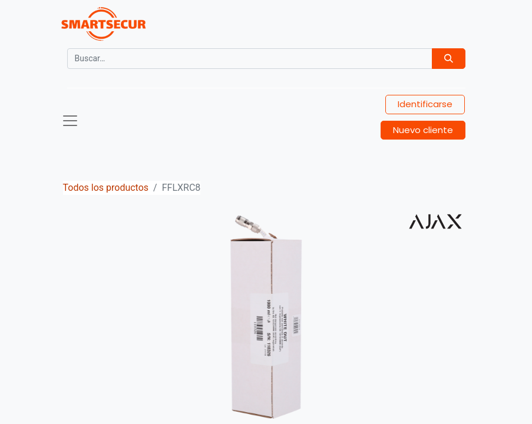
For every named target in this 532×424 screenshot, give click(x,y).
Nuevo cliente (423, 130)
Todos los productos (106, 187)
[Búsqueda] (448, 58)
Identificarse (425, 104)
